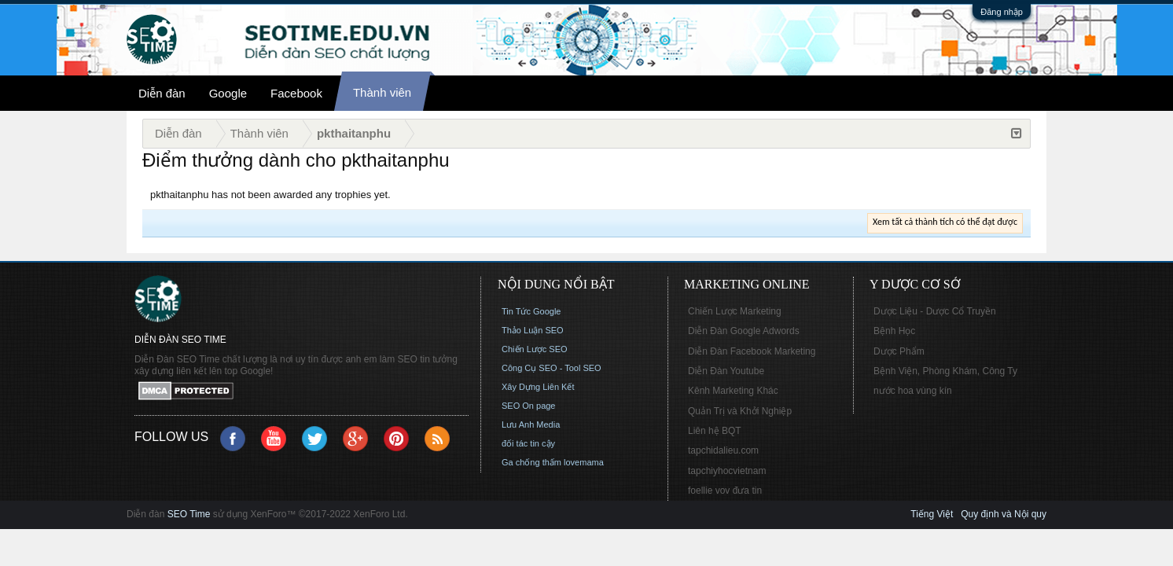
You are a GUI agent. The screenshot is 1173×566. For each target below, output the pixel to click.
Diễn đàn (162, 93)
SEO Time (189, 514)
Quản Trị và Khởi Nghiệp (740, 411)
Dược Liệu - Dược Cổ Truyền (934, 311)
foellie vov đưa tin (725, 490)
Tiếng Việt (931, 514)
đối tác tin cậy (528, 443)
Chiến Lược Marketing (734, 311)
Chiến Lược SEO (535, 349)
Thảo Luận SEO (533, 330)
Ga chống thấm (531, 462)
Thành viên (382, 92)
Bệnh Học (894, 330)
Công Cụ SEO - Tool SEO (551, 368)
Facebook (296, 93)
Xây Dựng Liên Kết (538, 386)
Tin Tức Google (531, 311)
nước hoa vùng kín (912, 390)
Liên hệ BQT (714, 430)
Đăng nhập (1001, 12)
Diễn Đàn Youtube (726, 371)
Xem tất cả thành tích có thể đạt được (945, 221)
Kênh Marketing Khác (733, 390)
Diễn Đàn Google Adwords (744, 330)
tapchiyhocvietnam (727, 470)
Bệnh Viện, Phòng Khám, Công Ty (945, 371)
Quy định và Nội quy (1003, 514)
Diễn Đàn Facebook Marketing (751, 351)
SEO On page (529, 405)
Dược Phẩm (899, 351)
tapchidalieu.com (723, 450)
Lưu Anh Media (531, 424)
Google (228, 93)
